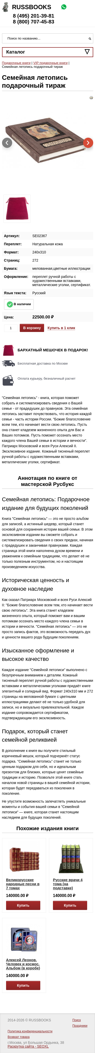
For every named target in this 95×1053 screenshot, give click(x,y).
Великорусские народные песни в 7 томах (23, 884)
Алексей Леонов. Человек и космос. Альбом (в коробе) (23, 964)
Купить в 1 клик (61, 328)
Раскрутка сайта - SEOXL (28, 1046)
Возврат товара (19, 1037)
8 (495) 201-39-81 (33, 16)
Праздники (79, 1026)
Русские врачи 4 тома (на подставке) (68, 884)
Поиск (76, 1020)
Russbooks (31, 7)
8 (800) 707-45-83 (33, 21)
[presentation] (7, 143)
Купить (23, 905)
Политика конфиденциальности (30, 1031)
